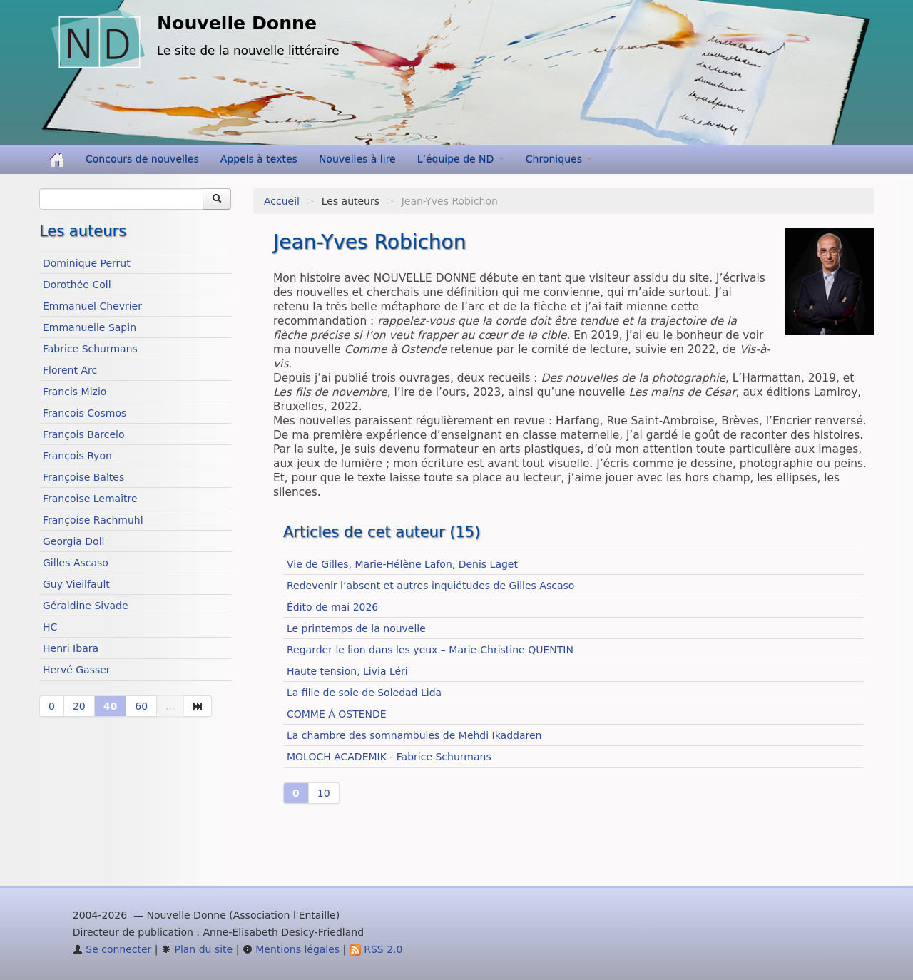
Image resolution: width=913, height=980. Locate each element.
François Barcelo (84, 434)
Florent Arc (70, 370)
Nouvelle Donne (237, 23)
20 (79, 706)
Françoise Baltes (83, 477)
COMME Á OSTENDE (337, 714)
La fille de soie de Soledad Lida (364, 692)
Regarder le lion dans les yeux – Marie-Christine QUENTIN (430, 649)
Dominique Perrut (87, 263)
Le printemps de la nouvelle (356, 628)
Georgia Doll (73, 541)
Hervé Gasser (77, 669)
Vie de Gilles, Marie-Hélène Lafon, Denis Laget (402, 564)
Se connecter (112, 949)
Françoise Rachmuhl (93, 520)
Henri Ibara (70, 648)
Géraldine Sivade (85, 605)
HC (50, 627)
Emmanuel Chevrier (92, 306)
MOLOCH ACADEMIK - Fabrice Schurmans (389, 756)
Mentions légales (291, 949)
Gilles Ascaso (75, 562)
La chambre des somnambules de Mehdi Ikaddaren (414, 735)
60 (141, 706)
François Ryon (77, 455)
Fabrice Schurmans (90, 348)
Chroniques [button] (559, 159)
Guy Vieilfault (76, 584)
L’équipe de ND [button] (460, 159)
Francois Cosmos (84, 413)
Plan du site (197, 949)
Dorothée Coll (77, 284)
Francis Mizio (74, 391)
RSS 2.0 (376, 949)
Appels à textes (258, 159)
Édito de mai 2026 (332, 607)
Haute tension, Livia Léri (347, 671)
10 (323, 793)
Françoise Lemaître (90, 498)
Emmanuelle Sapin (89, 327)
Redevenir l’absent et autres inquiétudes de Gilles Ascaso (430, 585)
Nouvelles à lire (357, 159)
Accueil (282, 201)
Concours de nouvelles (142, 159)
